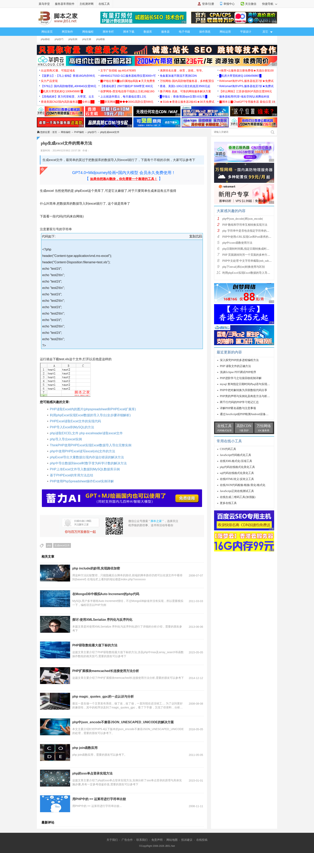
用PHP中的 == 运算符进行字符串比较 (99, 799)
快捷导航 (269, 3)
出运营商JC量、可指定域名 (58, 70)
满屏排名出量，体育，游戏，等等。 (182, 70)
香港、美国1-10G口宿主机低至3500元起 (185, 86)
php (49, 545)
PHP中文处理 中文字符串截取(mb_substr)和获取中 (253, 260)
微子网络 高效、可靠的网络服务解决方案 (185, 91)
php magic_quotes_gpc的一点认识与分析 (103, 696)
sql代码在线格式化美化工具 (237, 473)
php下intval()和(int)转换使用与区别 (243, 266)
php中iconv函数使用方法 (237, 242)
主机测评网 (87, 3)
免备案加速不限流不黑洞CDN (178, 75)
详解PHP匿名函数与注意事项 (238, 408)
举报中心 (229, 3)
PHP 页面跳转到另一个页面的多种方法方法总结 (251, 254)
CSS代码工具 (228, 449)
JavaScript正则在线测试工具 (237, 491)
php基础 (45, 39)
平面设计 (245, 31)
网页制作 (67, 31)
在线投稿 (201, 839)
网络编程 (88, 31)
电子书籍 (184, 31)
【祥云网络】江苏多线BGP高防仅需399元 (245, 91)
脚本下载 (128, 31)
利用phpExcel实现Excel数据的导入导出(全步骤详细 (253, 272)
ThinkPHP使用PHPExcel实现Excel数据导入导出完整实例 (90, 445)
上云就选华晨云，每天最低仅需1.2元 (123, 96)
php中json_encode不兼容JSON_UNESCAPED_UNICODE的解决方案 (123, 722)
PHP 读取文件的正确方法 (235, 366)
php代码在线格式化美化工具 (237, 467)
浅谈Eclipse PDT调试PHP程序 (238, 372)
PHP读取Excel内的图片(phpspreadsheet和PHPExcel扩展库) (93, 409)
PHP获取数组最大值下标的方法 (94, 645)
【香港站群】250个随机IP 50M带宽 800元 (126, 86)
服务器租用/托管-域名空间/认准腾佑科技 (244, 96)
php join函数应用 (85, 747)
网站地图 (172, 839)
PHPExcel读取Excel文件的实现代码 (75, 421)
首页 (54, 132)
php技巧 (59, 39)
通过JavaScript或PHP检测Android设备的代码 (247, 414)
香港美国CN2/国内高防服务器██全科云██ (68, 101)
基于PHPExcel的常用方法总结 (71, 475)
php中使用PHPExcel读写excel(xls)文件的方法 (82, 451)
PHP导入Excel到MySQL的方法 (72, 427)
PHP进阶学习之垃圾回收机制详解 (241, 378)
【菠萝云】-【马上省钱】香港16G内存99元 (68, 75)
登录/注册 (208, 3)
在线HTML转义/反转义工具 (237, 479)
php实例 (72, 39)
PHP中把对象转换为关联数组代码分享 (243, 390)
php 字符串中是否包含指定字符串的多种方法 (250, 230)
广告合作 (127, 839)
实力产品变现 (49, 80)
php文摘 (86, 39)
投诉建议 (186, 839)
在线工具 (104, 3)
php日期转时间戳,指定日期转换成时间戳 (247, 248)
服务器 (165, 31)
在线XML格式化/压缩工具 (236, 461)
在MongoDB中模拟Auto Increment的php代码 (105, 594)
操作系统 (204, 31)
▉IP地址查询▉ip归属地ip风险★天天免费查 (127, 80)
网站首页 (47, 31)
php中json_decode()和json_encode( (242, 218)
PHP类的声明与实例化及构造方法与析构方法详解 (250, 396)
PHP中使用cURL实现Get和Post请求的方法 (248, 236)
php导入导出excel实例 (66, 439)
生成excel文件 (62, 545)
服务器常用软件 (64, 3)
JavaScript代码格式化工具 (235, 455)
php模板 (100, 39)
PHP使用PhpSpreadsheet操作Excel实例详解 (82, 481)
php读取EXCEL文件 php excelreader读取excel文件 (86, 433)
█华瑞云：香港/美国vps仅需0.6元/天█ (183, 96)
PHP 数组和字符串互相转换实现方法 (244, 224)
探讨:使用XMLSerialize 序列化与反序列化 (102, 619)
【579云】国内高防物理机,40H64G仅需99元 (68, 86)
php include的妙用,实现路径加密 (96, 568)
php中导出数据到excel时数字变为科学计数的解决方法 (88, 463)
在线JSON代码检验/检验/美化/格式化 (242, 485)
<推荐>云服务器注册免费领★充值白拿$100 (246, 70)
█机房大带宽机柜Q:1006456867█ (240, 75)
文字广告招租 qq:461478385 (118, 70)
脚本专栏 (108, 31)
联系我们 (142, 839)
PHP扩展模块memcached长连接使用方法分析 (105, 671)
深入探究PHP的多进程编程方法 (239, 360)
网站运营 (225, 31)
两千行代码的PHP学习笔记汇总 (239, 402)
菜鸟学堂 (44, 3)
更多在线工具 (228, 503)
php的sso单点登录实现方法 (92, 773)
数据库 (148, 31)
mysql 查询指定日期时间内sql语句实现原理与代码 (250, 384)
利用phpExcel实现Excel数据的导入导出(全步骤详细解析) (90, 415)
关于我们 (112, 839)
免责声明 (157, 839)
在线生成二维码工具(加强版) (237, 497)
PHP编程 (79, 132)
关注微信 (250, 3)
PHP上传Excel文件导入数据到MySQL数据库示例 (85, 469)
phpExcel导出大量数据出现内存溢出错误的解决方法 (87, 457)
